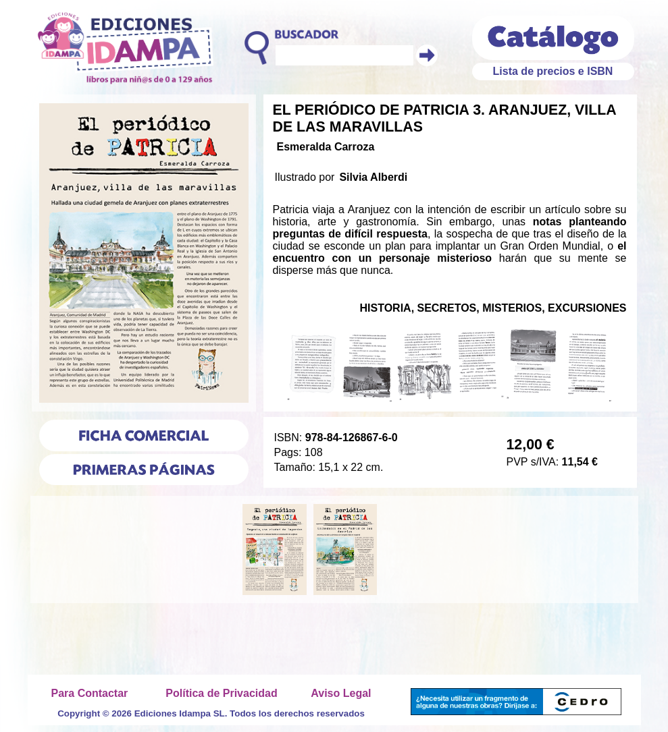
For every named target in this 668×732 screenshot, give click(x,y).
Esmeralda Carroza (326, 146)
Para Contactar (89, 693)
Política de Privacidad (221, 693)
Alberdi (388, 177)
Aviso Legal (341, 693)
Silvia (353, 177)
